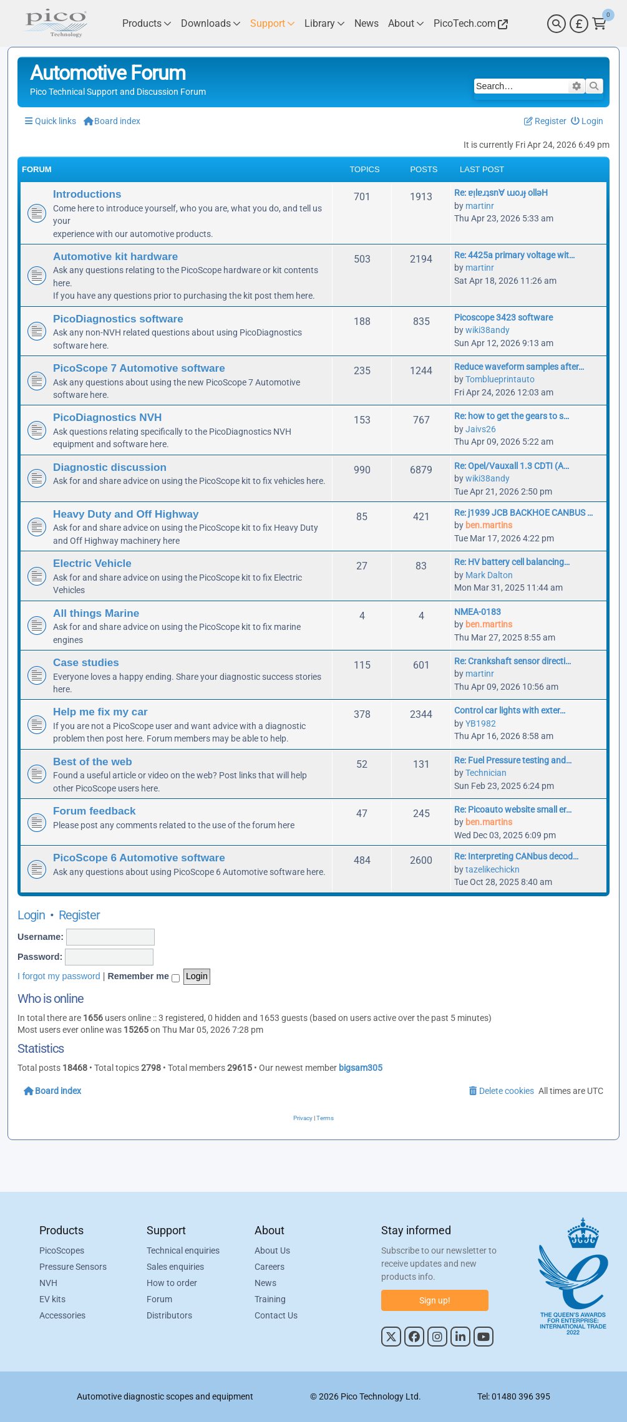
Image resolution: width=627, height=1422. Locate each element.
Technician (486, 773)
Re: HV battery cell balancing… (512, 562)
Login (31, 915)
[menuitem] (587, 121)
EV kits (52, 1299)
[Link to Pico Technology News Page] (366, 23)
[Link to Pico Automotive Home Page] (55, 23)
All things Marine (96, 613)
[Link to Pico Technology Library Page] (324, 23)
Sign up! (434, 1300)
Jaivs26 (480, 429)
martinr (479, 206)
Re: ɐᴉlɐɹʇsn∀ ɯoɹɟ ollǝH (501, 193)
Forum (159, 1299)
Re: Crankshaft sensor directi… (512, 661)
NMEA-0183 (477, 612)
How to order (172, 1283)
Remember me (143, 976)
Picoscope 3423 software (503, 317)
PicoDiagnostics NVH (107, 417)
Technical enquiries (183, 1250)
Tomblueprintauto (500, 379)
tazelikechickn (492, 869)
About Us (272, 1250)
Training (270, 1299)
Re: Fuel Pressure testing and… (512, 760)
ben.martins (488, 525)
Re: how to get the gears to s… (511, 416)
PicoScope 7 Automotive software (139, 368)
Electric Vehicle (92, 563)
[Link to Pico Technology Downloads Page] (211, 23)
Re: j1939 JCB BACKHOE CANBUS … (523, 513)
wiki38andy (487, 330)
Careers (269, 1267)
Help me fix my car (100, 711)
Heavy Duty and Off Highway (126, 514)
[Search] (556, 23)
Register (79, 915)
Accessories (62, 1315)
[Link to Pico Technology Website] (469, 23)
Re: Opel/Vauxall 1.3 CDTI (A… (511, 466)
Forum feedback (94, 811)
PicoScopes (61, 1250)
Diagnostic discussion (110, 467)
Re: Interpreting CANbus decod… (516, 856)
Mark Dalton (489, 575)
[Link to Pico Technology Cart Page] (599, 23)
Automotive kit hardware (115, 256)
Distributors (169, 1315)
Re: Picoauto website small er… (512, 810)
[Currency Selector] (579, 23)
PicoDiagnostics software (118, 318)
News (265, 1283)
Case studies (86, 662)
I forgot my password (58, 976)
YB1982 (480, 723)
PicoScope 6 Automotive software (139, 857)
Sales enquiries (175, 1267)
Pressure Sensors (73, 1267)
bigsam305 (360, 1068)
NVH (48, 1283)
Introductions (87, 194)
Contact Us (276, 1315)
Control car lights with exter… (509, 710)
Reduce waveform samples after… (519, 367)
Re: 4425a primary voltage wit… (514, 255)
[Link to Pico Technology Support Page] (272, 23)
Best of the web (92, 761)
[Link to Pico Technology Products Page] (147, 23)
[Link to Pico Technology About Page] (406, 23)
